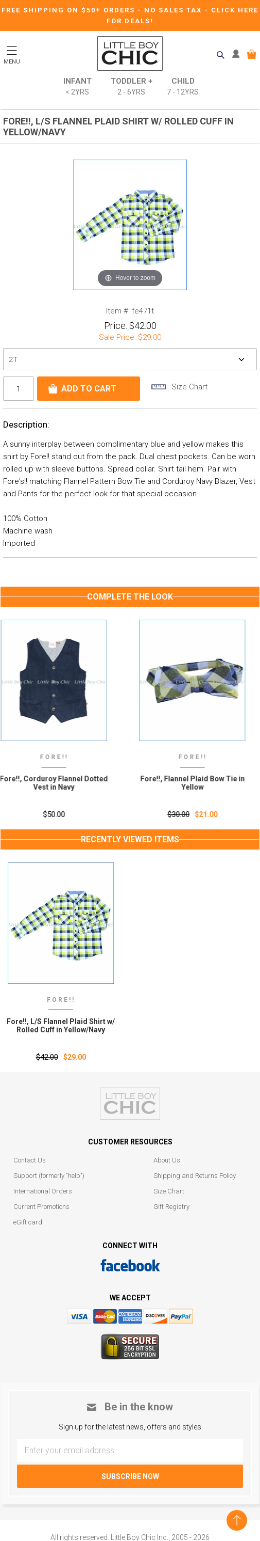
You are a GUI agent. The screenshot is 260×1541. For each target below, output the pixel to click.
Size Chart (168, 1191)
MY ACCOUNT (238, 54)
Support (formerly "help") (48, 1176)
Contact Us (29, 1160)
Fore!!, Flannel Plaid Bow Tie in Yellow (199, 783)
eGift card (27, 1222)
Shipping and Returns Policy (194, 1176)
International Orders (42, 1191)
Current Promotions (41, 1206)
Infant (77, 87)
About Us (166, 1160)
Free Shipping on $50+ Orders (69, 10)
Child (183, 87)
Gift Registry (171, 1206)
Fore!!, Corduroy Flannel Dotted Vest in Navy (61, 783)
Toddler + (131, 87)
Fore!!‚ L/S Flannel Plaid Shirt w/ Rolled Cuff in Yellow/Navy (61, 1025)
